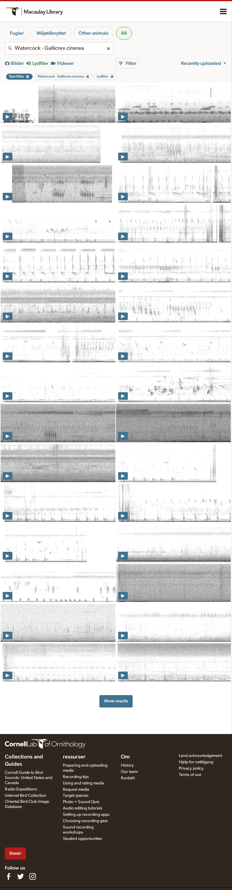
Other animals (93, 33)
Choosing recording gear (85, 821)
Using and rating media (83, 783)
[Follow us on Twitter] (20, 876)
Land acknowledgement (200, 756)
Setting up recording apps (86, 814)
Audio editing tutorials (82, 808)
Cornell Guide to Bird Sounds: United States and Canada (28, 778)
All (124, 33)
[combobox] (59, 48)
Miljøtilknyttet (51, 33)
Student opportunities (82, 839)
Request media (76, 789)
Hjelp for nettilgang (196, 762)
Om (125, 757)
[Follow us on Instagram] (32, 876)
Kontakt (128, 778)
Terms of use (190, 775)
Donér (15, 853)
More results (116, 701)
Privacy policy (191, 768)
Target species (76, 795)
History (127, 765)
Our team (129, 772)
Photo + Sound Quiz (81, 802)
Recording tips (76, 777)
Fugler (17, 33)
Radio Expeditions (21, 789)
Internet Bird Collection (25, 795)
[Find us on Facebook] (8, 876)
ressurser (74, 757)
